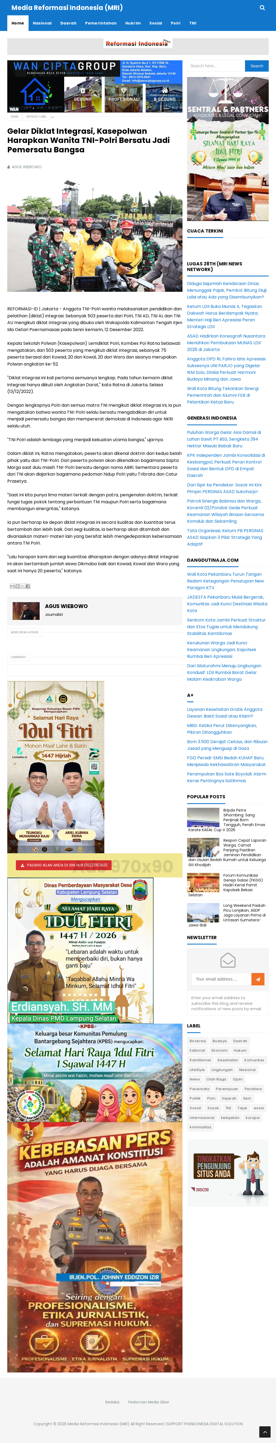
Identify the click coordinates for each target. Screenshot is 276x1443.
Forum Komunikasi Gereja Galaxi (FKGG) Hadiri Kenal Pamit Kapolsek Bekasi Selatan (225, 885)
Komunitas (254, 1060)
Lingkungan (222, 1069)
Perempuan (227, 1088)
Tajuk (242, 1108)
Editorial (197, 1050)
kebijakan (230, 1117)
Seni (247, 1098)
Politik (195, 1098)
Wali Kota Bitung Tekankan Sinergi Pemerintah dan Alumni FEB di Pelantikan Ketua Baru (222, 395)
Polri (211, 1098)
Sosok (213, 1108)
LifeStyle (197, 1069)
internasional (202, 1117)
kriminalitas (200, 1127)
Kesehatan (228, 1060)
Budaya (220, 1041)
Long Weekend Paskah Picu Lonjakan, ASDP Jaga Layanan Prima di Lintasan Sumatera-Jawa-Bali (227, 915)
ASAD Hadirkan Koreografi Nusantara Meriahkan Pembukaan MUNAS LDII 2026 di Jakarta (226, 343)
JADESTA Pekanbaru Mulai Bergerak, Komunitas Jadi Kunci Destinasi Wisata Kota (227, 604)
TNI (228, 1108)
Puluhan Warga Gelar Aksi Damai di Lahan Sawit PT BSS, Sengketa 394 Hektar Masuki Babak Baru (224, 439)
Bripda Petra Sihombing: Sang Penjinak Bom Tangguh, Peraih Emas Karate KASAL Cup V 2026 (226, 820)
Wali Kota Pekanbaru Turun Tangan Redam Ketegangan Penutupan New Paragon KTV (225, 581)
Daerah (240, 1041)
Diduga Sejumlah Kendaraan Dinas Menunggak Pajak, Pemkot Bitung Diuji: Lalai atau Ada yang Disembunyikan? (227, 290)
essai (259, 1108)
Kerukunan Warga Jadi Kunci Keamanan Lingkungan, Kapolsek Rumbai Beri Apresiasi (221, 649)
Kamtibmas (200, 1060)
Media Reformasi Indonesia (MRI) (98, 1424)
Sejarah (229, 1098)
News (195, 1079)
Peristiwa (253, 1088)
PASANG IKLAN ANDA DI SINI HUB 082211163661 (67, 865)
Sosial (195, 1108)
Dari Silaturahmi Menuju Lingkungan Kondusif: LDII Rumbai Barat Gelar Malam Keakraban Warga (224, 672)
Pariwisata (199, 1088)
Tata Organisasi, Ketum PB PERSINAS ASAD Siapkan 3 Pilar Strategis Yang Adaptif (225, 537)
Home (14, 117)
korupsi (253, 1117)
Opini (238, 1079)
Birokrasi (198, 1041)
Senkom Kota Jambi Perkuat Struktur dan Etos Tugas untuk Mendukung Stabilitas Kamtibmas (226, 627)
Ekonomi (220, 1050)
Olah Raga (216, 1079)
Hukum (240, 1050)
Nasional (247, 1069)
